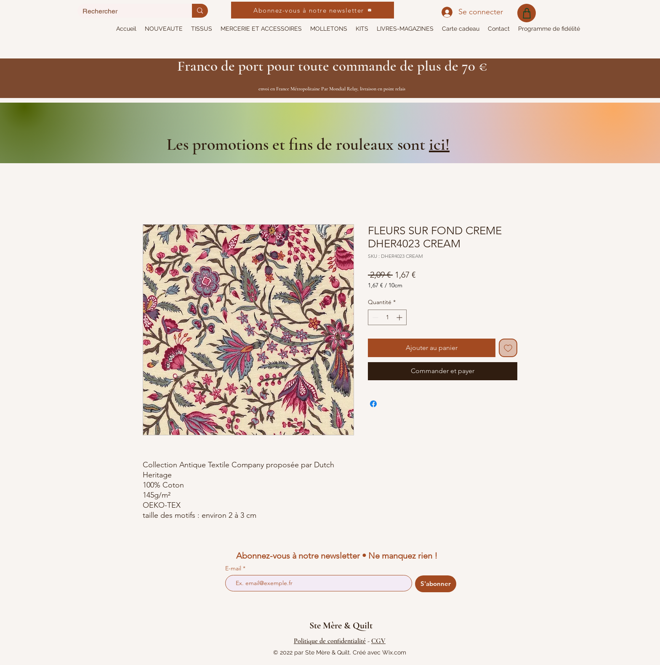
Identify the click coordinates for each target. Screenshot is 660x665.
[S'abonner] (435, 583)
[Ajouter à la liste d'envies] (508, 348)
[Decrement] (374, 317)
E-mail (234, 568)
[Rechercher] (128, 11)
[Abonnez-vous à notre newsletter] (312, 10)
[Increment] (400, 317)
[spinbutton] (387, 317)
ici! (439, 144)
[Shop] (526, 13)
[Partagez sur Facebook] (373, 404)
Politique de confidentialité (330, 641)
